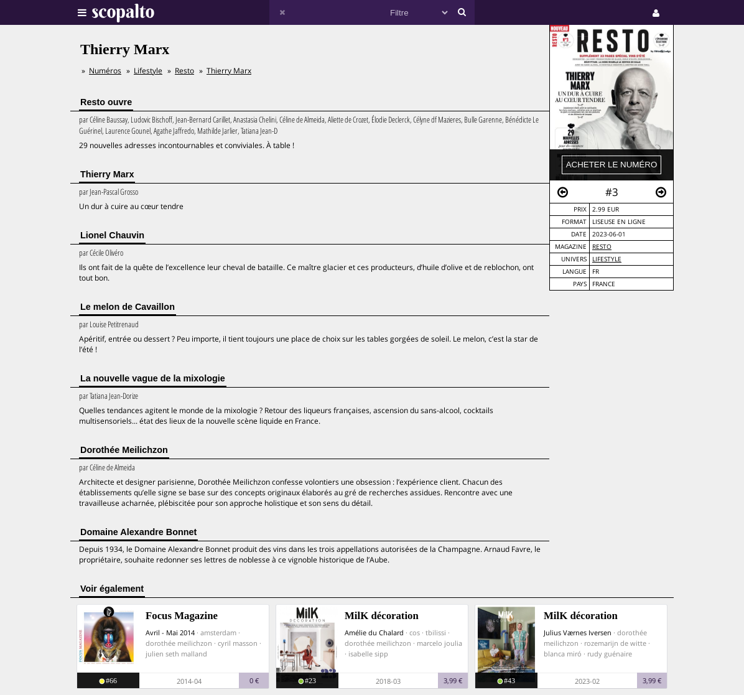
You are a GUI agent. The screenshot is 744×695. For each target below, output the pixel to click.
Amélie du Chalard (374, 632)
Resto (601, 247)
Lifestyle (606, 259)
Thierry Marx (229, 70)
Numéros (105, 70)
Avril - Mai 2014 (170, 632)
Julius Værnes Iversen (577, 632)
